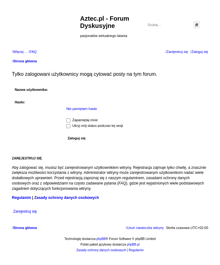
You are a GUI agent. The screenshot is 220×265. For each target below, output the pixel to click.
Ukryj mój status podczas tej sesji (94, 125)
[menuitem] (32, 51)
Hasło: (20, 102)
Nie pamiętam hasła (81, 109)
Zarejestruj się (25, 211)
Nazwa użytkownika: (31, 89)
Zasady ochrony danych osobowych (66, 197)
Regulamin (21, 197)
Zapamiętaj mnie (82, 120)
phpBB (101, 239)
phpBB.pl (133, 244)
